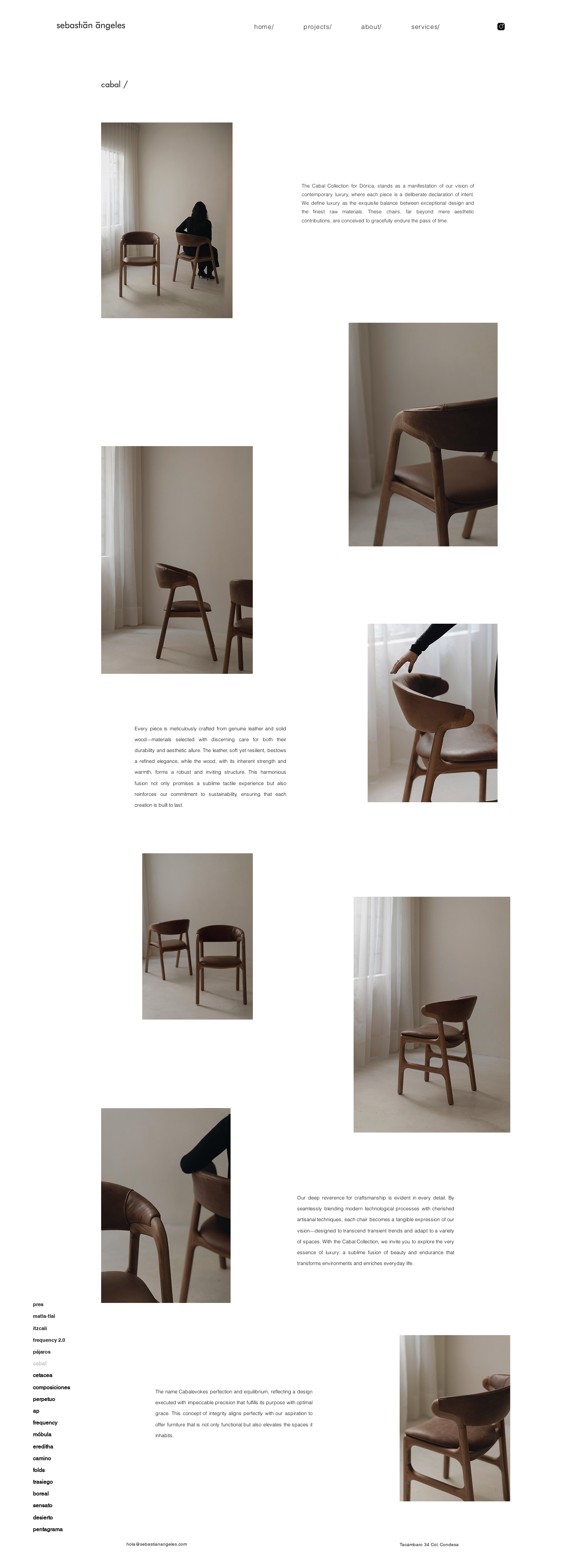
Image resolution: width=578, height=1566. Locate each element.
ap (36, 1411)
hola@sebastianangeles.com (156, 1544)
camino (42, 1458)
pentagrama (48, 1529)
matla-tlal (44, 1316)
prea (38, 1304)
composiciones (51, 1387)
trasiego (43, 1482)
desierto (43, 1517)
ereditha (43, 1447)
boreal (41, 1494)
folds (39, 1470)
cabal (40, 1363)
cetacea (42, 1375)
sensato (42, 1505)
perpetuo (44, 1399)
